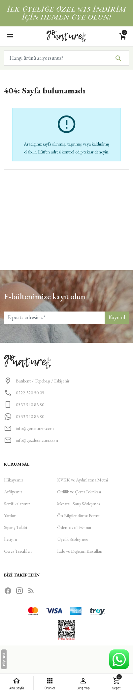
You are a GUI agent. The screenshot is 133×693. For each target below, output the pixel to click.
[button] (66, 306)
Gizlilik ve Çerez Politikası (79, 492)
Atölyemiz (13, 492)
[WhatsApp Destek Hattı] (119, 659)
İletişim (10, 539)
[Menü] (10, 36)
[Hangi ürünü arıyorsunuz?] (66, 58)
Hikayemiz (13, 480)
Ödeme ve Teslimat (74, 527)
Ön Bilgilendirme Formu (79, 515)
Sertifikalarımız (17, 504)
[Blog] (31, 590)
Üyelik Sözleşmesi (72, 539)
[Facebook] (8, 590)
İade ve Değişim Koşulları (79, 551)
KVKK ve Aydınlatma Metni (82, 480)
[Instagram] (19, 590)
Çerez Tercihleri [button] (18, 551)
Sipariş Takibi (15, 527)
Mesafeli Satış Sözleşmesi (79, 504)
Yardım (10, 515)
